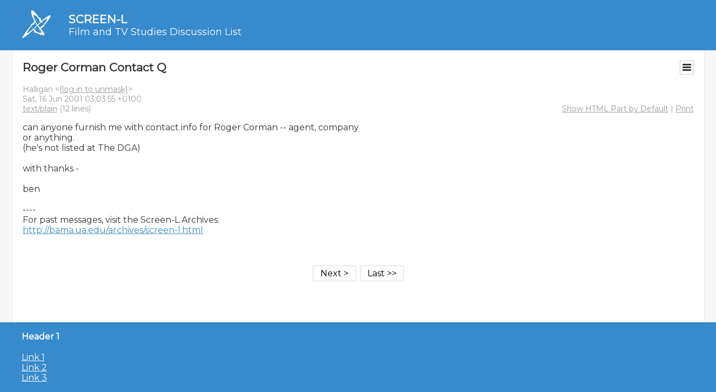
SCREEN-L (98, 19)
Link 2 (34, 367)
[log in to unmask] (93, 89)
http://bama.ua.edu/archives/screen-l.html (113, 230)
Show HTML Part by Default (615, 109)
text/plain (40, 109)
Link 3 (34, 378)
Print (684, 109)
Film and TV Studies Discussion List (155, 32)
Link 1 (33, 357)
